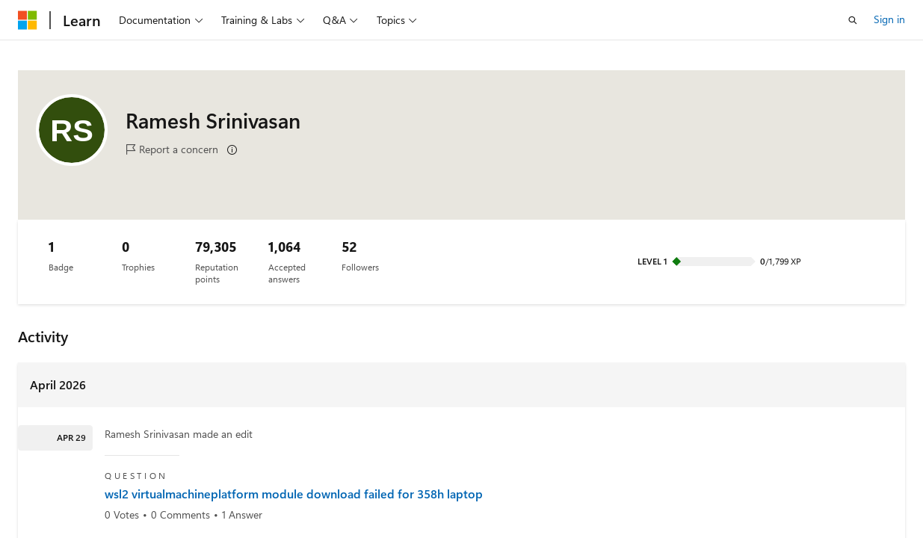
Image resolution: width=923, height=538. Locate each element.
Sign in (889, 19)
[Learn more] (232, 149)
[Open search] (853, 20)
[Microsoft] (27, 20)
